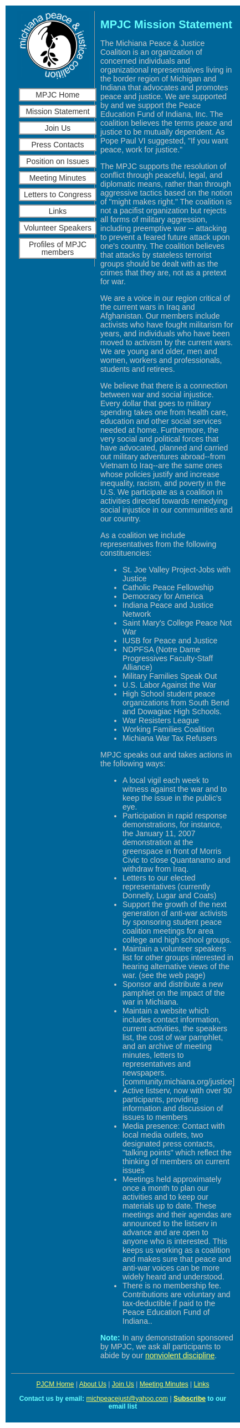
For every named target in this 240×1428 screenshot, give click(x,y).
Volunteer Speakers (57, 227)
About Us (92, 1384)
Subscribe (189, 1399)
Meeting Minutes (57, 177)
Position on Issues (57, 161)
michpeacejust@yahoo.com (127, 1399)
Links (58, 211)
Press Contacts (58, 144)
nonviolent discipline (180, 1355)
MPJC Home (57, 94)
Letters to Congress (57, 194)
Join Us (58, 128)
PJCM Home (55, 1384)
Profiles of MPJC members (57, 248)
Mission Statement (57, 111)
